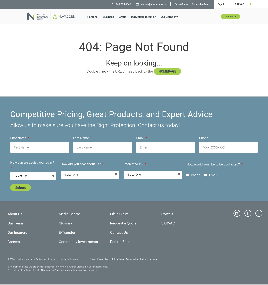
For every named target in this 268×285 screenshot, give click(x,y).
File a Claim (181, 4)
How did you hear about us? (81, 164)
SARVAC (239, 4)
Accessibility (132, 259)
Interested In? (134, 164)
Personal (93, 17)
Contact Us (119, 233)
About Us (15, 214)
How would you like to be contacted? (213, 165)
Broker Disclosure (148, 259)
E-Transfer (67, 233)
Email (140, 138)
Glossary (66, 224)
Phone (203, 138)
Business (109, 17)
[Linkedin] (258, 213)
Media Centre (69, 214)
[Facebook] (247, 213)
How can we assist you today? (32, 163)
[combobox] (33, 176)
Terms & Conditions (114, 259)
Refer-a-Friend (121, 242)
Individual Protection (144, 17)
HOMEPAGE (167, 71)
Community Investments (78, 242)
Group (123, 17)
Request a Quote (201, 4)
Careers (14, 242)
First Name (18, 138)
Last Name (81, 138)
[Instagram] (236, 213)
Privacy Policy (96, 259)
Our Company (170, 17)
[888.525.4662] (113, 4)
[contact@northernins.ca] (137, 4)
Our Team (15, 224)
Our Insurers (17, 233)
